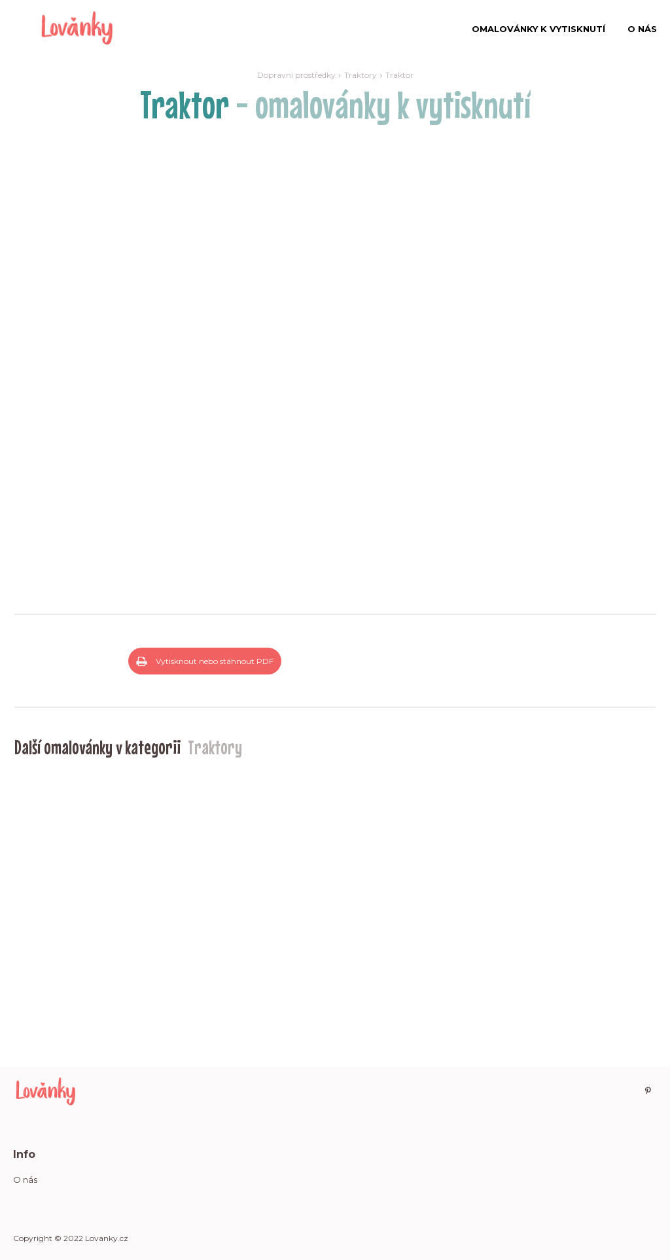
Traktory (360, 75)
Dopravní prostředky (296, 75)
